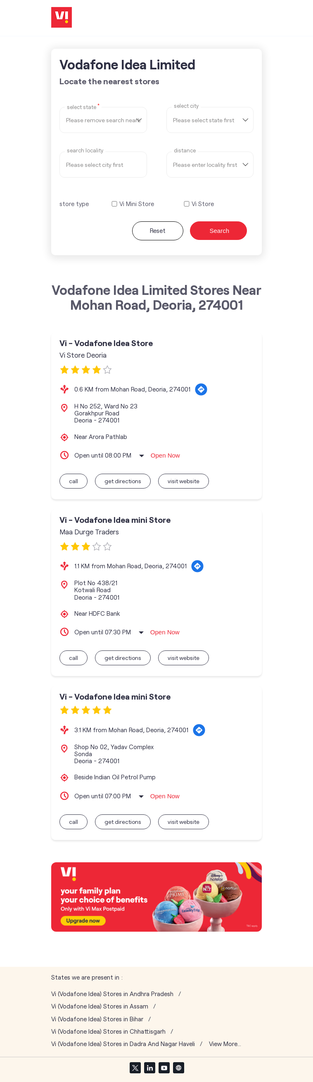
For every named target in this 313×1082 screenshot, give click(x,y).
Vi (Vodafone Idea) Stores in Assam (99, 1006)
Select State (83, 106)
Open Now (165, 455)
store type (74, 203)
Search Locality (85, 150)
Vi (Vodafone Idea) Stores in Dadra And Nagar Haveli (123, 1043)
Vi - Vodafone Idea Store (106, 343)
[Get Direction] (201, 389)
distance (185, 150)
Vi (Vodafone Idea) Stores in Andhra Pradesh (112, 993)
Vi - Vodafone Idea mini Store (115, 519)
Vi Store (203, 203)
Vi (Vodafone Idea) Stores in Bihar (97, 1019)
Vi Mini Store (136, 203)
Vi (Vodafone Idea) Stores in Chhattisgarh (108, 1031)
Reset (158, 230)
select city (186, 106)
